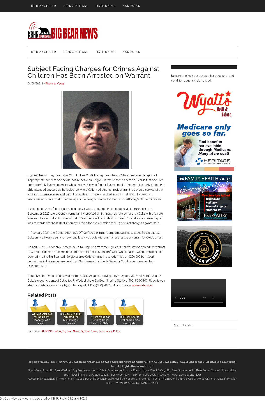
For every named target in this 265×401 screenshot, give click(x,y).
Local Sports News (190, 374)
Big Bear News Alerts (85, 370)
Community (105, 331)
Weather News (168, 374)
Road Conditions (38, 370)
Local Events (133, 370)
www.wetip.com (142, 285)
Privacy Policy (65, 378)
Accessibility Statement (41, 378)
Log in (150, 366)
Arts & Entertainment (112, 370)
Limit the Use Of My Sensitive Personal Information (207, 378)
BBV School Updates (145, 374)
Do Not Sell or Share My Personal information (148, 378)
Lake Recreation (98, 374)
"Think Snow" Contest (207, 370)
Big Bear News (89, 331)
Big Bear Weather (60, 370)
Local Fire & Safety (154, 370)
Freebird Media (149, 382)
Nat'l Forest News (120, 374)
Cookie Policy (84, 378)
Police (116, 331)
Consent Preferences (107, 378)
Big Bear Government (180, 370)
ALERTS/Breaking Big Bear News (60, 331)
